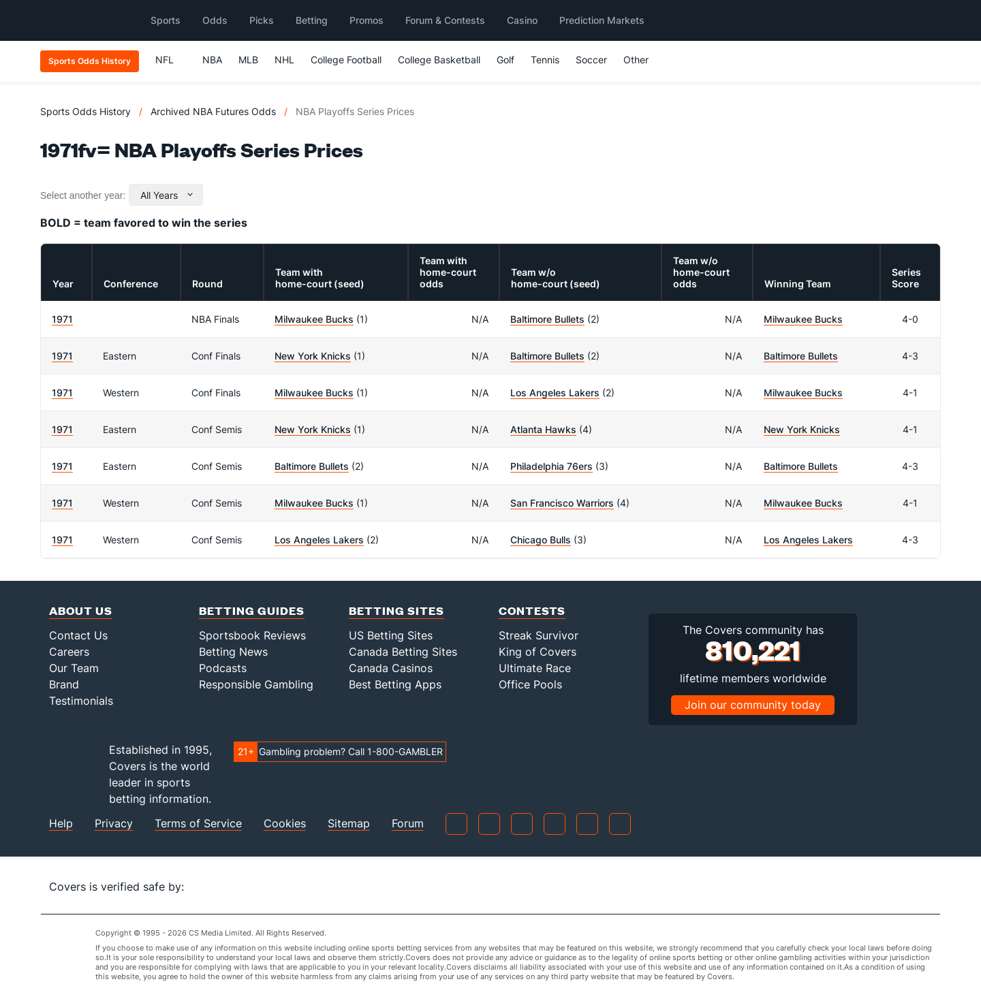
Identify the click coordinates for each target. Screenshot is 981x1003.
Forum (408, 823)
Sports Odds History (85, 111)
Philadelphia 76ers (551, 466)
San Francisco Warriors (562, 503)
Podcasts (223, 668)
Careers (69, 651)
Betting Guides (252, 610)
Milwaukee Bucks (314, 319)
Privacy (114, 823)
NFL (170, 59)
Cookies (285, 823)
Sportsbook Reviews (252, 635)
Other (642, 59)
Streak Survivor (538, 635)
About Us (80, 610)
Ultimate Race (535, 668)
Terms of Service (198, 823)
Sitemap (349, 823)
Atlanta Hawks (543, 429)
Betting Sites (396, 610)
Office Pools (530, 684)
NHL (284, 59)
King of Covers (537, 651)
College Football (346, 59)
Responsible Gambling (256, 684)
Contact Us (78, 635)
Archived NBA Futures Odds (213, 111)
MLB (248, 59)
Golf (505, 59)
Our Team (74, 668)
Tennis (545, 59)
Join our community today (753, 705)
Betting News (233, 651)
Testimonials (81, 700)
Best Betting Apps (395, 684)
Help (61, 823)
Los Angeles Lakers (555, 392)
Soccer (591, 59)
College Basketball (439, 59)
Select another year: (82, 195)
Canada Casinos (391, 668)
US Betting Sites (391, 635)
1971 (62, 319)
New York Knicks (313, 356)
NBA (212, 59)
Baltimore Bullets (547, 319)
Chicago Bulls (540, 539)
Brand (64, 684)
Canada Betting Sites (403, 651)
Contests (532, 610)
